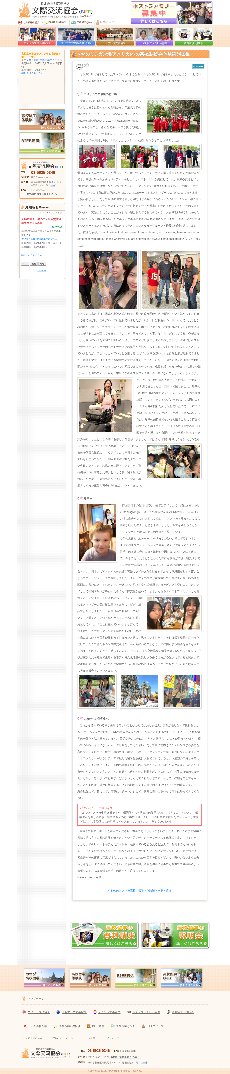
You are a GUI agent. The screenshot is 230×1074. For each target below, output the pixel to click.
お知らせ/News (33, 1038)
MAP (52, 185)
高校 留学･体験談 (69, 1026)
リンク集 (90, 1038)
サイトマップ (111, 1038)
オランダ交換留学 (109, 1012)
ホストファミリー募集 (146, 1012)
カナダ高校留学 (37, 1026)
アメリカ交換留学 (39, 1012)
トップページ (36, 998)
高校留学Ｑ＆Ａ (125, 1026)
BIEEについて (155, 1026)
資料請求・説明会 (183, 1012)
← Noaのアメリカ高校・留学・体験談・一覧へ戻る (140, 890)
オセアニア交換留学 (74, 1012)
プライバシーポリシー (63, 1038)
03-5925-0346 (43, 172)
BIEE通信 (98, 1026)
